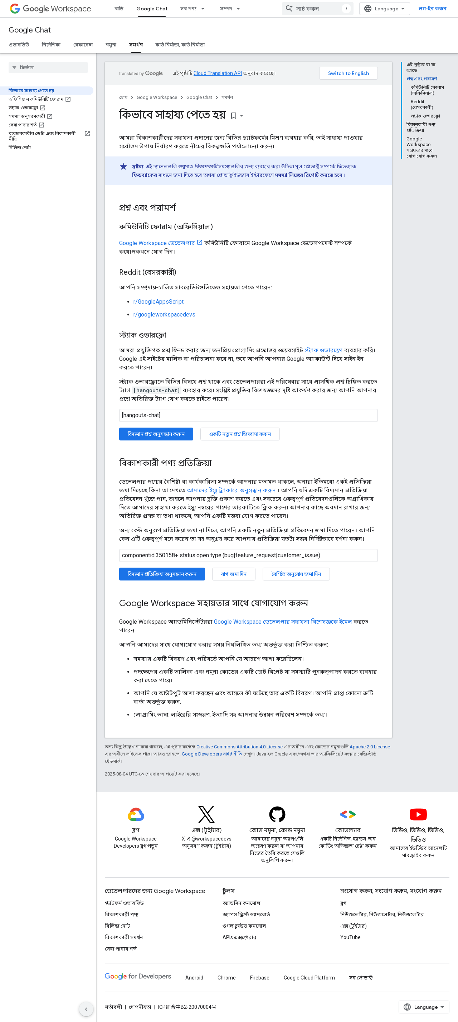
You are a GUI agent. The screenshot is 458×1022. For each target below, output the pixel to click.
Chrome (227, 978)
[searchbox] (48, 67)
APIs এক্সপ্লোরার (240, 937)
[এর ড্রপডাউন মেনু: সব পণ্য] (205, 8)
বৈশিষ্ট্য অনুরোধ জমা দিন (296, 574)
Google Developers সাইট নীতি (212, 754)
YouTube (350, 937)
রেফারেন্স (83, 44)
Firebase (259, 978)
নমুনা (111, 44)
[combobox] (318, 8)
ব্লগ (343, 903)
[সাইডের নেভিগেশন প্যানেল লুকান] (86, 1009)
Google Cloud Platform (309, 978)
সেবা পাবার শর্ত (121, 949)
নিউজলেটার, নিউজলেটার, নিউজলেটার (382, 914)
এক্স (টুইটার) (353, 926)
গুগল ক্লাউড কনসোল (244, 926)
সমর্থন (227, 97)
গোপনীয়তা (140, 1007)
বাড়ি (119, 8)
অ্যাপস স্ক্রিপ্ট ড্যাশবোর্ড (246, 914)
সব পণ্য (188, 8)
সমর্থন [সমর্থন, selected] (136, 44)
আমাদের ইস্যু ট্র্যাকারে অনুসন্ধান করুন (231, 490)
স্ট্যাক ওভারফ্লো (323, 350)
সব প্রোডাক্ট (360, 978)
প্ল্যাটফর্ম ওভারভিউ (124, 903)
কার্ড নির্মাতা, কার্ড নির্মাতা (180, 44)
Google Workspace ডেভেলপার (157, 243)
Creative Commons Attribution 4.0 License (239, 746)
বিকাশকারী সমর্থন (124, 937)
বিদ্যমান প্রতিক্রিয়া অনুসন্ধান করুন (162, 574)
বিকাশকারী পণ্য (121, 914)
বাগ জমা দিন (234, 574)
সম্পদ (226, 8)
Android (194, 978)
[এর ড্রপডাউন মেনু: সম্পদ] (240, 8)
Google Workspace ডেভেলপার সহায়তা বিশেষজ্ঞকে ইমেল (283, 621)
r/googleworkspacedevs (164, 314)
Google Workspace (157, 97)
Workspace (57, 9)
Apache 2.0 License (370, 746)
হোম (123, 97)
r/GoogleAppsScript (158, 301)
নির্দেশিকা (51, 44)
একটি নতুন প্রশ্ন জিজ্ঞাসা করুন (240, 434)
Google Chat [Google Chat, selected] (151, 8)
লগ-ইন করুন (433, 8)
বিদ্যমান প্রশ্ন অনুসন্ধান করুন (156, 434)
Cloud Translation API (218, 73)
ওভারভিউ (19, 44)
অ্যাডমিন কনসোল (241, 903)
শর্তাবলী (113, 1007)
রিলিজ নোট (117, 926)
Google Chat (30, 30)
